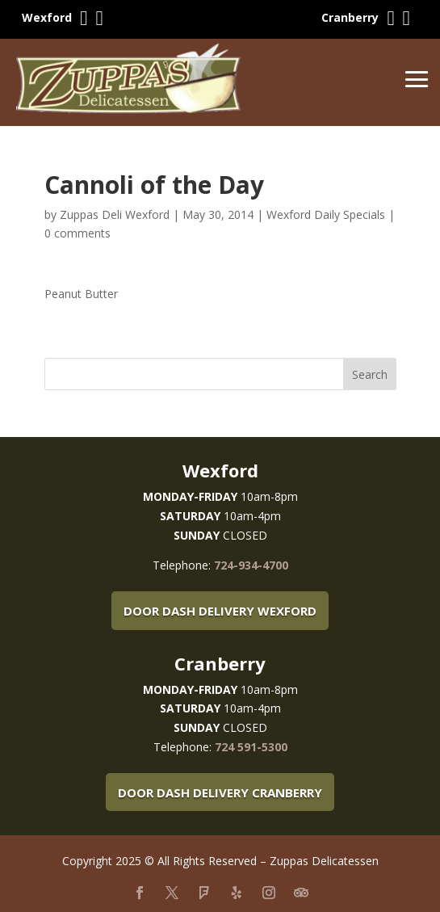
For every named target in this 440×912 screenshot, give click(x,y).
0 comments (77, 233)
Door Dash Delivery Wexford (220, 611)
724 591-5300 (251, 746)
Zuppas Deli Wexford (115, 214)
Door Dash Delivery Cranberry (220, 792)
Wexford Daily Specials (325, 214)
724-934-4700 (251, 565)
